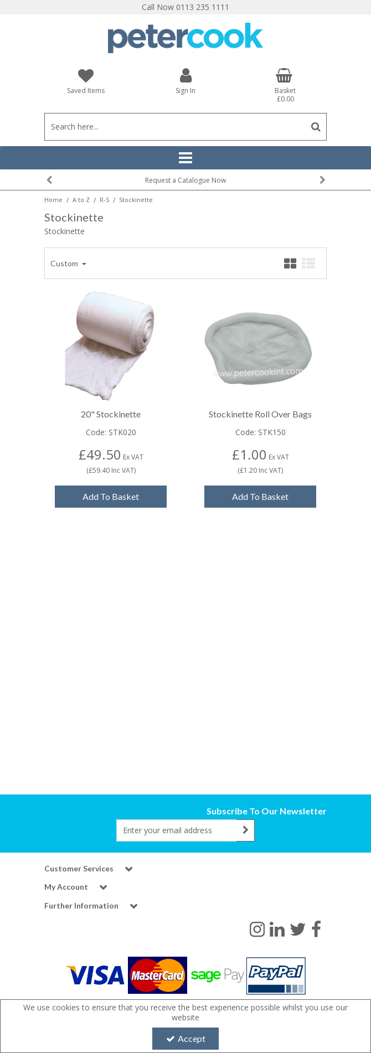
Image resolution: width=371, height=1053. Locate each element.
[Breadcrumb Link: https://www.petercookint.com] (53, 199)
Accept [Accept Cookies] (185, 1038)
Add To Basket (111, 531)
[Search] (174, 127)
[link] (257, 928)
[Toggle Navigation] (185, 157)
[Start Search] (316, 127)
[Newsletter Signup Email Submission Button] (245, 830)
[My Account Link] (185, 80)
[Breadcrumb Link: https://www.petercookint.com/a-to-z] (81, 199)
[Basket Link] (285, 85)
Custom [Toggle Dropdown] (65, 298)
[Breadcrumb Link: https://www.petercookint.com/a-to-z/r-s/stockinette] (136, 199)
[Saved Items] (85, 81)
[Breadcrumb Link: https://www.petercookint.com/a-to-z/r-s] (104, 199)
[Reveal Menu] (185, 157)
